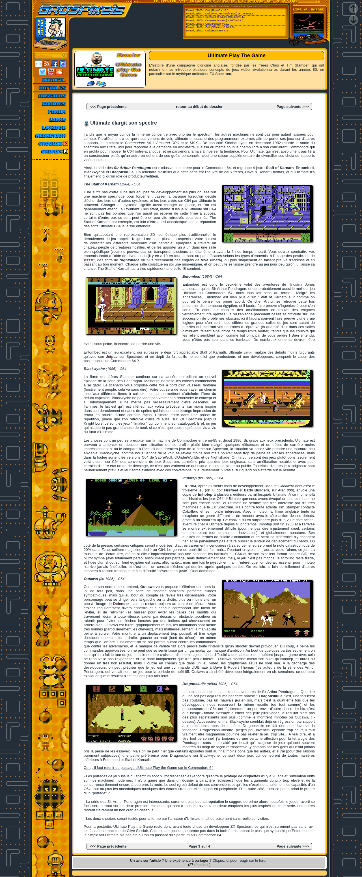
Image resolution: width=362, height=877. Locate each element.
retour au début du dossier (199, 106)
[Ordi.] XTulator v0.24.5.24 (219, 27)
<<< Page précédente (108, 106)
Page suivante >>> (293, 106)
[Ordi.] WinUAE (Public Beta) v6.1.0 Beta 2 (229, 13)
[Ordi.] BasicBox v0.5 (217, 30)
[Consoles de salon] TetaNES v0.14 (225, 17)
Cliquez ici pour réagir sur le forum (240, 860)
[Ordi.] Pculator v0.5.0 (217, 23)
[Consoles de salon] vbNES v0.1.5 (224, 20)
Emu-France (260, 6)
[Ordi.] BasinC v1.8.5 (216, 10)
